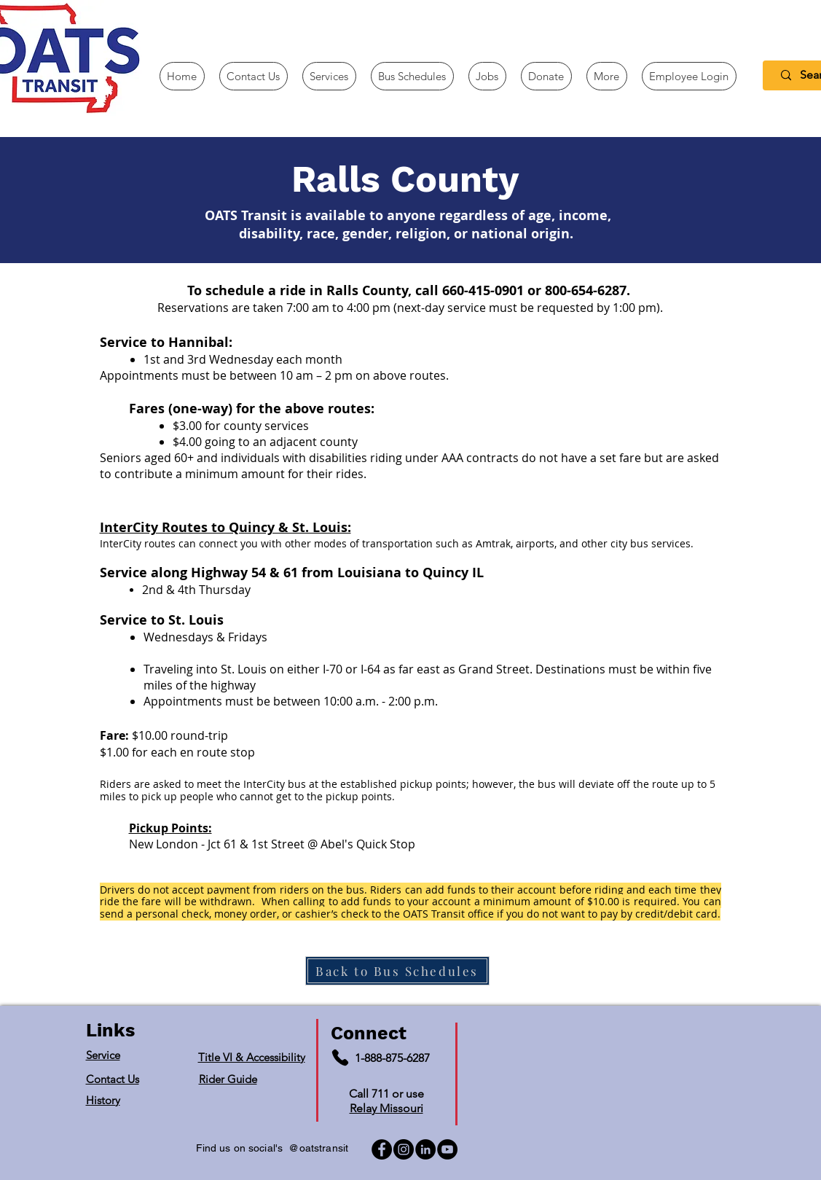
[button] (606, 76)
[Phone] (340, 1057)
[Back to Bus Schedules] (397, 970)
